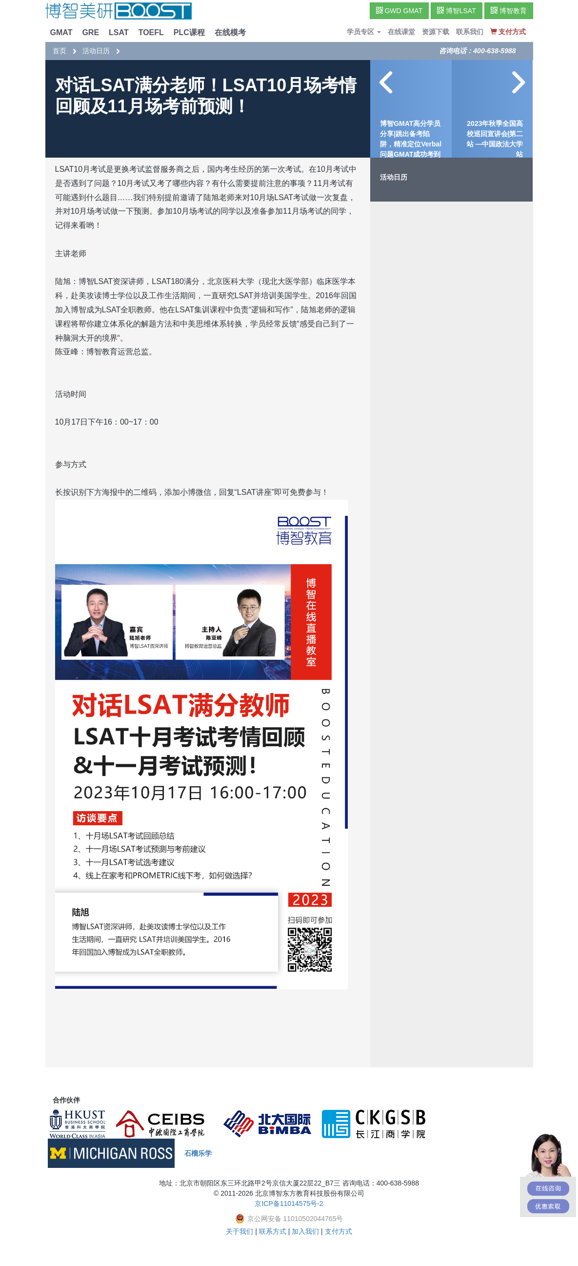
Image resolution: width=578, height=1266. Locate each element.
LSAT (119, 32)
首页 (59, 51)
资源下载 (435, 32)
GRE (90, 32)
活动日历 (96, 51)
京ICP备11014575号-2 (289, 1203)
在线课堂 (401, 32)
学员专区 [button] (364, 32)
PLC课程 (189, 32)
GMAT (61, 32)
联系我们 (469, 32)
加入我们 (305, 1231)
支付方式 (338, 1231)
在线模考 (230, 32)
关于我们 (239, 1231)
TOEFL (151, 32)
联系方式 (272, 1231)
